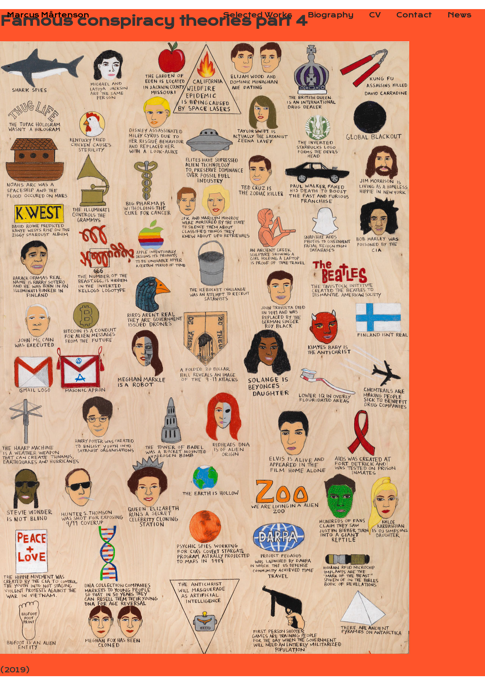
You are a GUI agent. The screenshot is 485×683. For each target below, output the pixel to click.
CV (374, 15)
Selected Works (257, 15)
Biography (331, 15)
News (459, 15)
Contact (414, 15)
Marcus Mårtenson (48, 15)
